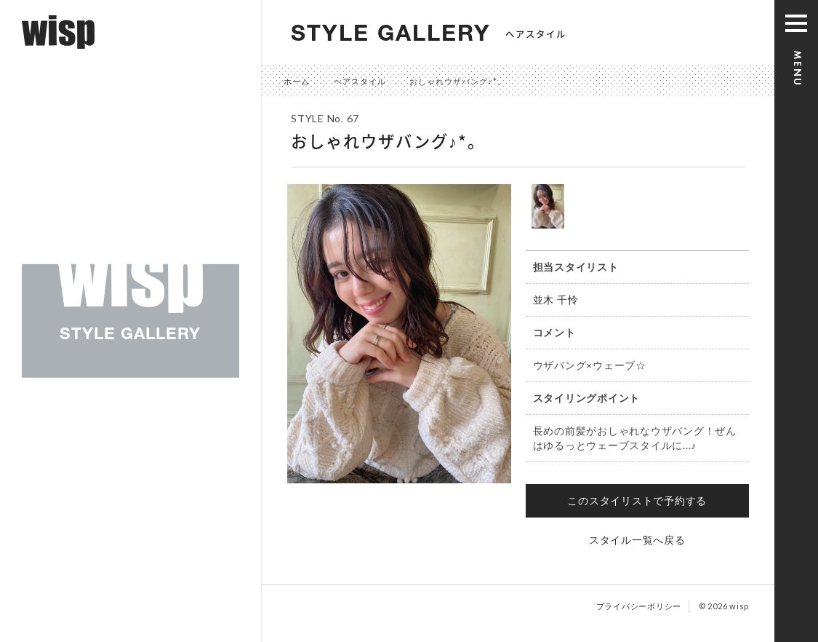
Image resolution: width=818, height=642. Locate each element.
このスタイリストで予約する (637, 500)
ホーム (297, 81)
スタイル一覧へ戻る (637, 540)
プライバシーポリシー (639, 606)
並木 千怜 (556, 299)
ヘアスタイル (360, 81)
